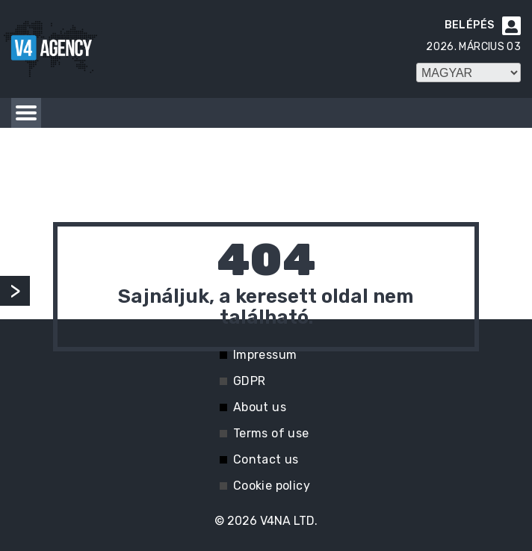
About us (259, 407)
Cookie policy (271, 485)
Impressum (265, 355)
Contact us (266, 459)
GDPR (249, 381)
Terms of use (271, 433)
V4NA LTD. (289, 521)
